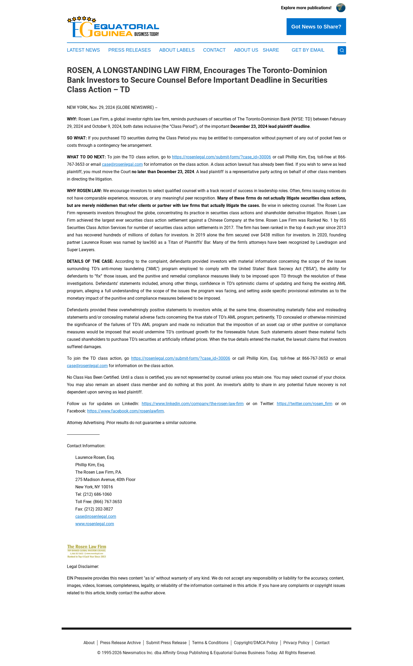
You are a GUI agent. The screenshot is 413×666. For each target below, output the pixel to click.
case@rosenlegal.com (122, 164)
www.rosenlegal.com (94, 523)
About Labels (177, 50)
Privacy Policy (296, 642)
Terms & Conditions (210, 642)
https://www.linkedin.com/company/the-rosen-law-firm (193, 403)
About (89, 642)
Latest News (83, 50)
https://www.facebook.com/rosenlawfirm (125, 411)
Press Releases (129, 50)
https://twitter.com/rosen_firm (304, 403)
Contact (214, 50)
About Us (246, 50)
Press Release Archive (120, 642)
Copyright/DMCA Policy (256, 642)
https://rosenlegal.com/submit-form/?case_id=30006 (221, 156)
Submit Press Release (166, 642)
